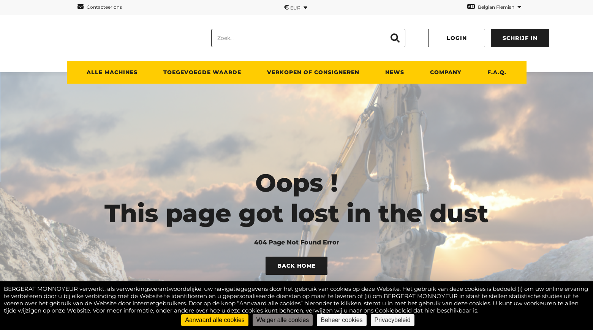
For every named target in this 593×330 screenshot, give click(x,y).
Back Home (296, 265)
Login (457, 38)
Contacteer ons (99, 6)
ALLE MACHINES (112, 72)
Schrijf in (520, 38)
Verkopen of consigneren (313, 72)
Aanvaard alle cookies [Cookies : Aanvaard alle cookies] (215, 320)
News (394, 72)
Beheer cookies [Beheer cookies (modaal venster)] (341, 320)
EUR (295, 7)
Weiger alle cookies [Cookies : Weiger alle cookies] (282, 320)
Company (446, 72)
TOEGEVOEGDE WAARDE (202, 72)
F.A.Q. (496, 72)
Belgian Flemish (494, 6)
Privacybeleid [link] (393, 320)
